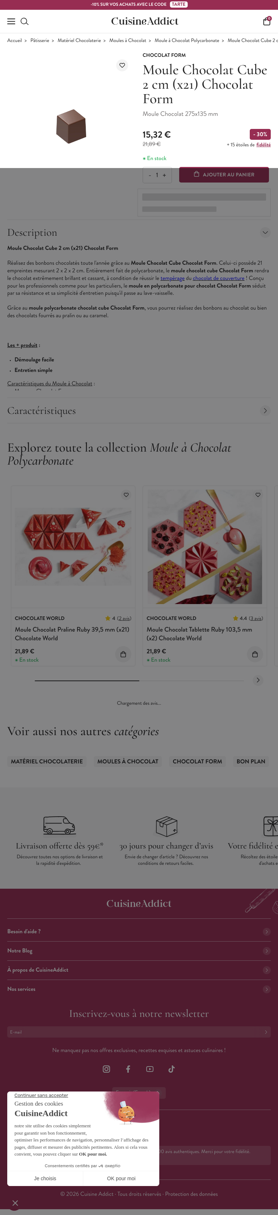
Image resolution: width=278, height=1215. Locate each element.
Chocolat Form (197, 762)
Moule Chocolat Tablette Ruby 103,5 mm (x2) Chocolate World (199, 633)
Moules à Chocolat (127, 40)
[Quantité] (157, 175)
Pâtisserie (39, 40)
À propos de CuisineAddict (139, 970)
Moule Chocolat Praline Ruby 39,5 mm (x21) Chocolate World (72, 633)
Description (139, 232)
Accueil (14, 40)
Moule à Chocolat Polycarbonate (187, 40)
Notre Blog (139, 951)
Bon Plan (251, 762)
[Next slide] (258, 680)
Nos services (139, 989)
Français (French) (139, 1093)
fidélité (264, 145)
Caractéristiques (139, 410)
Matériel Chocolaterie (79, 40)
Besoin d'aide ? (139, 931)
